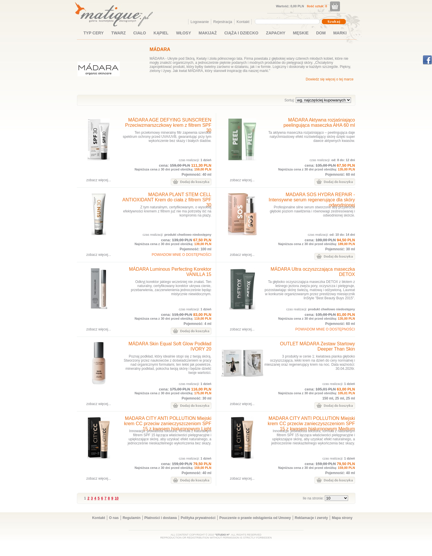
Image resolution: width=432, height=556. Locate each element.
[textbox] (285, 21)
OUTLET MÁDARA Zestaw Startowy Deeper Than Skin (317, 346)
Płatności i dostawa (160, 518)
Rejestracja (222, 22)
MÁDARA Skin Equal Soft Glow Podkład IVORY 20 (169, 346)
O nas (114, 518)
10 (117, 498)
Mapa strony (342, 518)
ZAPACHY (275, 33)
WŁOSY (183, 33)
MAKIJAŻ (208, 33)
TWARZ (118, 33)
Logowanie (200, 22)
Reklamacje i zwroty (311, 518)
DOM (321, 33)
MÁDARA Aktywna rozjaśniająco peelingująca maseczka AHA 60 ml (319, 122)
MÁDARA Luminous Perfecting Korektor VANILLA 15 (170, 272)
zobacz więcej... (98, 180)
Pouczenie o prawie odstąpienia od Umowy (255, 518)
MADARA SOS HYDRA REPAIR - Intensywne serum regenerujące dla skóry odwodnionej (312, 199)
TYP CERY (94, 33)
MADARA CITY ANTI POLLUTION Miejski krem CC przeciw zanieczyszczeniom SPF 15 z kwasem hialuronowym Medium (311, 423)
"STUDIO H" (222, 534)
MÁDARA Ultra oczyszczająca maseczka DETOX (313, 272)
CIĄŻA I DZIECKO (241, 33)
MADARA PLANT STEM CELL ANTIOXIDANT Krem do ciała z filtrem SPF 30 (166, 199)
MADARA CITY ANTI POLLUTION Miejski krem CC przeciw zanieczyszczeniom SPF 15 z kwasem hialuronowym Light (167, 423)
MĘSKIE (301, 33)
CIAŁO (139, 33)
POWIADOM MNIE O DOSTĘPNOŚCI (181, 255)
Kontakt (243, 22)
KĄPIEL (161, 33)
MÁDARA (160, 49)
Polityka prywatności (198, 518)
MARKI (340, 33)
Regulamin (131, 518)
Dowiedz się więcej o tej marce (329, 79)
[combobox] (288, 21)
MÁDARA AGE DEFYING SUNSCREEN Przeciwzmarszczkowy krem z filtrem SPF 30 (168, 125)
